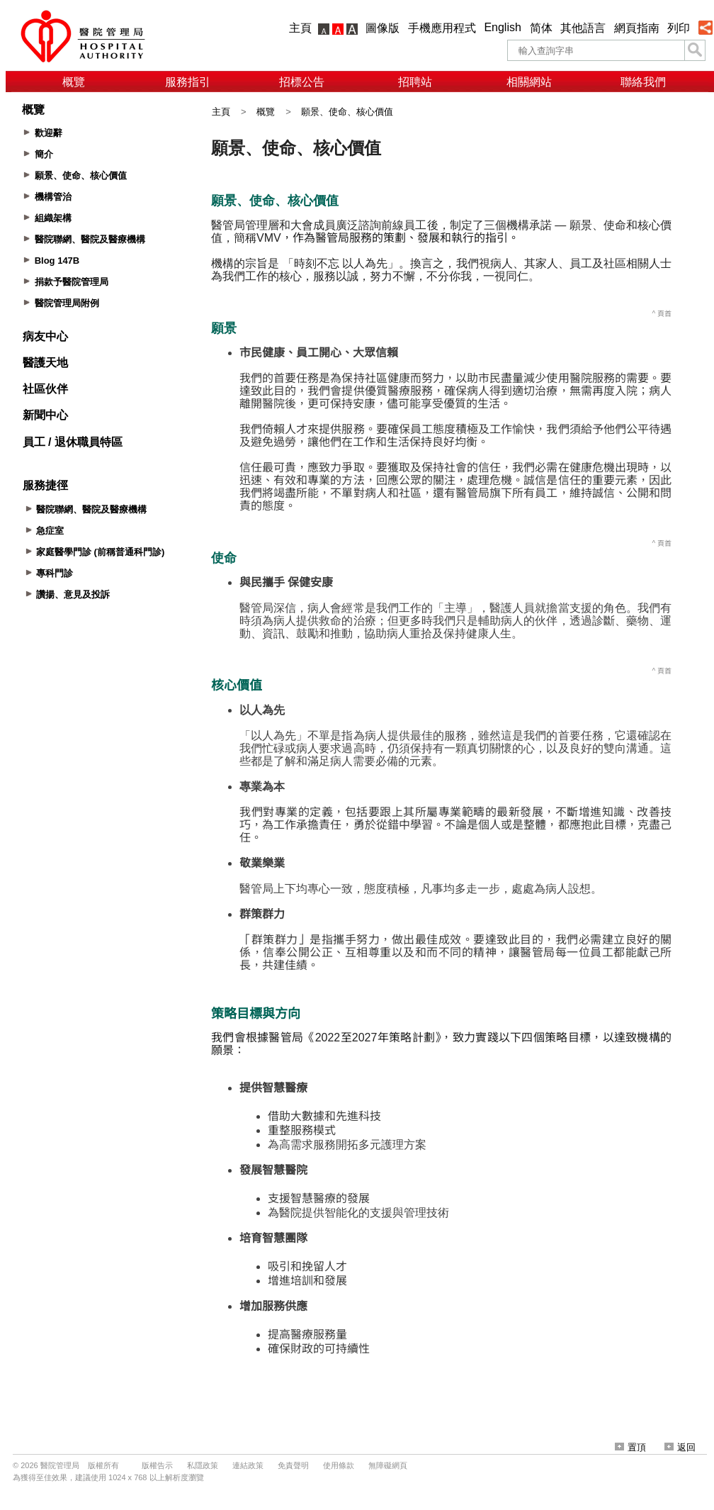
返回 (680, 1447)
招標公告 (301, 82)
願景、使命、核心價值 (347, 111)
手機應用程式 (442, 28)
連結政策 (248, 1465)
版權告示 (157, 1465)
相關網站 (529, 82)
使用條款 (338, 1465)
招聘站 (415, 82)
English (502, 27)
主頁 (300, 28)
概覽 (73, 82)
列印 (678, 28)
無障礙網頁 (387, 1465)
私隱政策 (202, 1465)
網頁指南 (636, 28)
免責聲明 (293, 1465)
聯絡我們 (643, 82)
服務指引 (187, 82)
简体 (541, 28)
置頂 (630, 1447)
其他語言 (583, 28)
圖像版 (383, 28)
